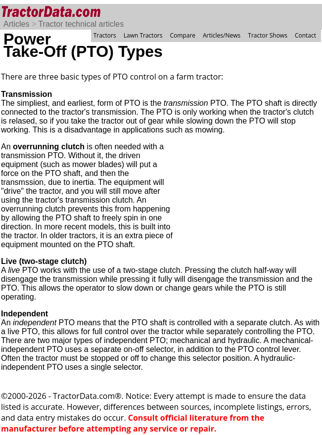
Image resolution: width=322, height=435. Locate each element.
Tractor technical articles (81, 24)
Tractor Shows (267, 35)
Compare (182, 35)
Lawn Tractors (143, 35)
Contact (305, 35)
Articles (16, 24)
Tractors (104, 35)
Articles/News (221, 35)
